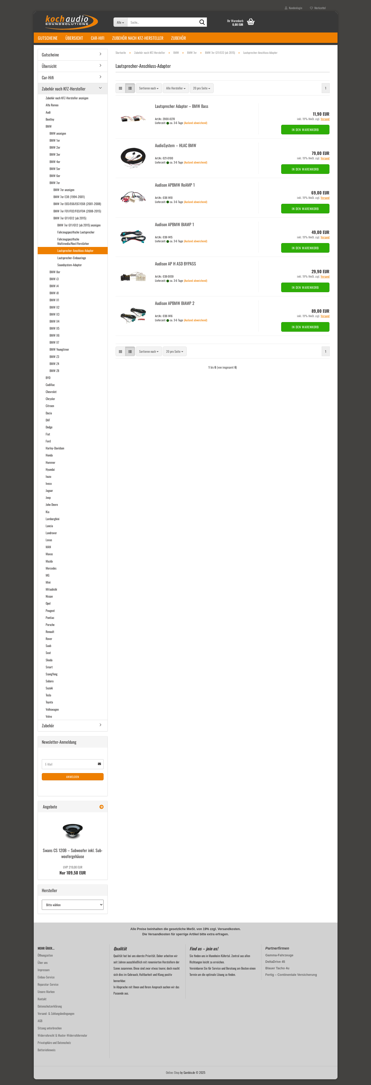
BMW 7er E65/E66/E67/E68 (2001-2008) (77, 209)
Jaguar (49, 496)
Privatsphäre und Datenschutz (54, 1048)
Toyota (49, 707)
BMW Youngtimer (59, 355)
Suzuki (49, 693)
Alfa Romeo (52, 111)
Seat (48, 658)
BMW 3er (55, 160)
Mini (48, 588)
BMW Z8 (54, 376)
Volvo (49, 722)
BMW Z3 (54, 362)
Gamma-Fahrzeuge (279, 961)
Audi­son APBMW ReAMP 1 (175, 190)
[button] (120, 94)
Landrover (51, 538)
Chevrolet (51, 397)
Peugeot (50, 616)
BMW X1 (54, 305)
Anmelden (72, 782)
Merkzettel (318, 8)
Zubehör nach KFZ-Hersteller (137, 38)
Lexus (49, 545)
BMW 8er (55, 277)
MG (47, 581)
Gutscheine (48, 38)
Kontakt (42, 1004)
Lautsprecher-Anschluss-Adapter (75, 256)
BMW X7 (54, 348)
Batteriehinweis (46, 1055)
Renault (50, 637)
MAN (48, 552)
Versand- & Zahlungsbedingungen (56, 1019)
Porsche (50, 630)
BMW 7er (55, 188)
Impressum (44, 975)
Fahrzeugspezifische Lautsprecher (76, 238)
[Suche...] (120, 22)
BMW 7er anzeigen (63, 195)
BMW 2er (55, 153)
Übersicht (74, 38)
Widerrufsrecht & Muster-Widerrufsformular (62, 1041)
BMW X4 (54, 327)
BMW (49, 132)
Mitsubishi (51, 595)
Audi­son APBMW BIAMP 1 (174, 230)
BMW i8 (54, 298)
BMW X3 (54, 320)
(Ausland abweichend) (195, 128)
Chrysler (50, 404)
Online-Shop (172, 1078)
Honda (49, 461)
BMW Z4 (54, 369)
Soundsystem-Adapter (69, 270)
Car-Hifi (97, 38)
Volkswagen (52, 715)
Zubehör (178, 38)
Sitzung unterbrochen (50, 1033)
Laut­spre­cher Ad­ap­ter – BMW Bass (181, 112)
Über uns (43, 968)
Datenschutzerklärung (50, 1012)
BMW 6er (55, 181)
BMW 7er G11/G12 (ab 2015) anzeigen (78, 230)
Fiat (48, 439)
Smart (49, 672)
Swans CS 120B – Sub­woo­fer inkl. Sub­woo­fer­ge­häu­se (73, 859)
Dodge (49, 432)
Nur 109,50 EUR (72, 876)
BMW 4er (55, 167)
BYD (48, 383)
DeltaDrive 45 (275, 967)
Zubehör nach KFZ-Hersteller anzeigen (67, 103)
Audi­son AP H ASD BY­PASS (175, 269)
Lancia (49, 531)
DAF (48, 425)
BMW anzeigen (58, 139)
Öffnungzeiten (45, 961)
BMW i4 (54, 291)
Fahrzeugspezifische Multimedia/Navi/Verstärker (73, 247)
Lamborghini (52, 524)
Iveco (49, 489)
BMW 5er (55, 174)
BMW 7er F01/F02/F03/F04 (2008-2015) (77, 216)
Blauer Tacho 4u (277, 974)
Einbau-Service (46, 983)
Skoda (49, 665)
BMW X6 (54, 341)
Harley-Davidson (55, 454)
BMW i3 (54, 284)
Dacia (49, 418)
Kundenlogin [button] (293, 8)
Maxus (49, 560)
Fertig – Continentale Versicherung (291, 980)
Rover (49, 644)
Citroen (50, 411)
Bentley (50, 125)
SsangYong (51, 679)
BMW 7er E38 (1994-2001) (69, 202)
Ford (48, 447)
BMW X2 (54, 313)
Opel (48, 609)
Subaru (49, 686)
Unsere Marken (46, 997)
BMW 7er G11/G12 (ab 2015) (69, 223)
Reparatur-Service (48, 990)
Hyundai (50, 475)
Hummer (50, 468)
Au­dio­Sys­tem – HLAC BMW (175, 151)
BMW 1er (55, 146)
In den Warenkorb (305, 135)
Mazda (49, 567)
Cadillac (50, 390)
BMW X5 (54, 334)
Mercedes (51, 574)
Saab (48, 651)
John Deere (52, 510)
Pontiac (50, 623)
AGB (40, 1026)
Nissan (49, 602)
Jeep (48, 503)
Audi (48, 118)
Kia (47, 517)
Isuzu (48, 482)
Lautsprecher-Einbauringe (71, 263)
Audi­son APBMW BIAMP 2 (174, 309)
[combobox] (149, 94)
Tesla (48, 700)
